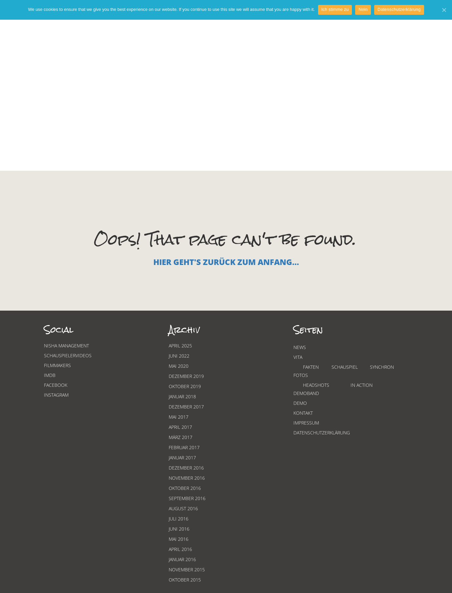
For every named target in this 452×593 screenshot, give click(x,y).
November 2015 (187, 569)
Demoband (306, 393)
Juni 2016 (179, 529)
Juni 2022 (179, 356)
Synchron (382, 367)
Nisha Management (66, 345)
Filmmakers (57, 365)
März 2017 (180, 437)
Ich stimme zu (335, 9)
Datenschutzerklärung (321, 432)
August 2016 (183, 508)
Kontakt (303, 413)
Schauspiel (345, 367)
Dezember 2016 (186, 468)
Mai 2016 (178, 539)
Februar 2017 (184, 447)
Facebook (55, 385)
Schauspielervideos (68, 355)
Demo (300, 403)
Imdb (49, 375)
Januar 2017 (182, 457)
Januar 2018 (182, 396)
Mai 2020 (178, 366)
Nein (363, 9)
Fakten (311, 367)
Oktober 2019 (185, 386)
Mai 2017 (178, 417)
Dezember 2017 (186, 407)
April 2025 (180, 345)
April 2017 (180, 427)
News (299, 347)
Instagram (56, 395)
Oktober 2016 (185, 488)
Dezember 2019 (186, 376)
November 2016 (187, 478)
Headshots (316, 385)
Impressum (306, 423)
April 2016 (180, 549)
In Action (362, 385)
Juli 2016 (178, 519)
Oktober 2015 (185, 580)
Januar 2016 (182, 559)
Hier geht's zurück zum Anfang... (226, 261)
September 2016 (187, 498)
